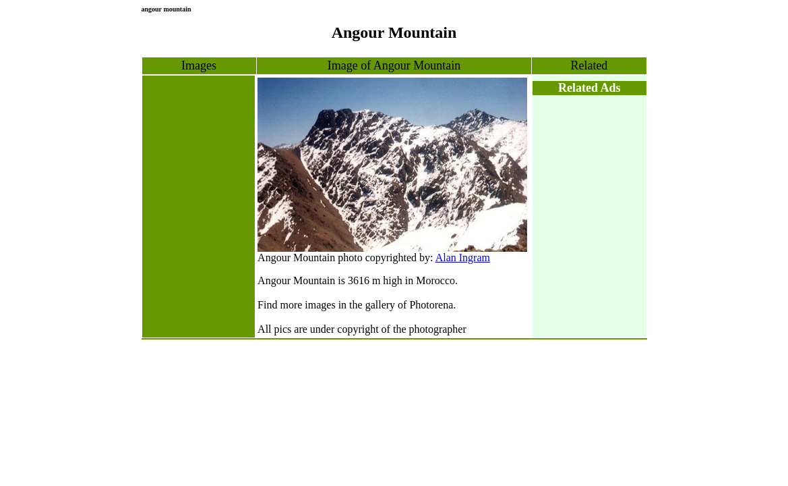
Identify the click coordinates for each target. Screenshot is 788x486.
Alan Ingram (462, 257)
